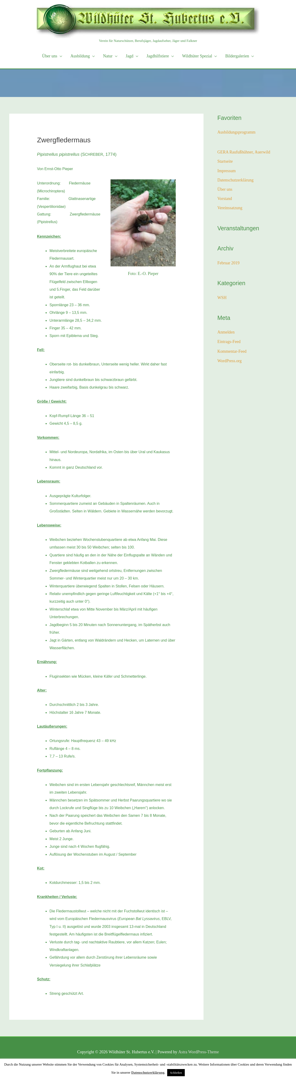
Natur (108, 56)
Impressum (226, 170)
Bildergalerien (237, 56)
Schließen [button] (176, 1072)
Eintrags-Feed (229, 341)
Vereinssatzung (230, 208)
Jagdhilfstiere (158, 56)
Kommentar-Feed (232, 351)
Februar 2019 (228, 263)
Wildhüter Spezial (197, 56)
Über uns (49, 56)
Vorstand (224, 199)
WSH (222, 297)
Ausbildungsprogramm (236, 132)
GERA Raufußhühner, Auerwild (244, 152)
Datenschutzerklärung (235, 180)
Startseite (225, 161)
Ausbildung (80, 56)
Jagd (129, 56)
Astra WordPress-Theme (198, 1052)
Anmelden (226, 332)
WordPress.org (229, 360)
